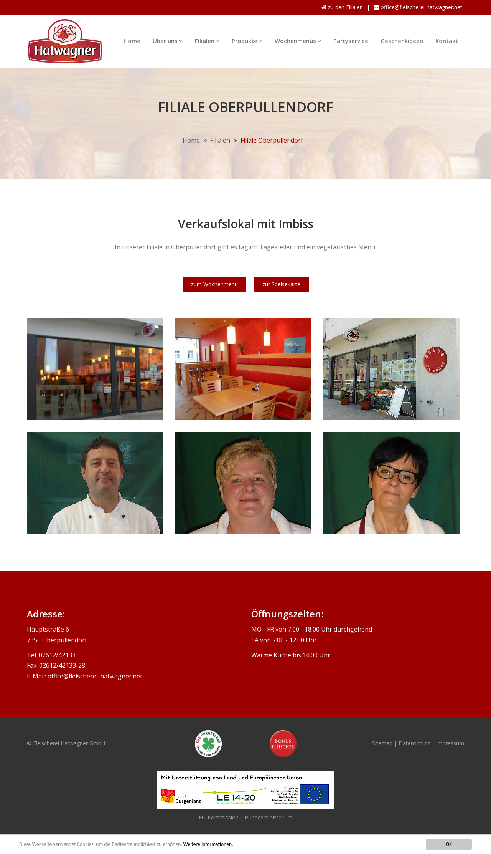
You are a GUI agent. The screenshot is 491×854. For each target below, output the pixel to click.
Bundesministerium (269, 817)
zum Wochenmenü (214, 284)
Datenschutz (415, 743)
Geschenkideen (402, 41)
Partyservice (350, 41)
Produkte (247, 39)
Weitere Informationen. (208, 844)
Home (132, 41)
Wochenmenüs (298, 39)
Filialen (207, 39)
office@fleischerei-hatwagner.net (418, 7)
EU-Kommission (219, 817)
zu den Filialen (342, 7)
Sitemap (382, 743)
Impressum (450, 743)
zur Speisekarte (281, 284)
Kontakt (446, 41)
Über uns (168, 39)
